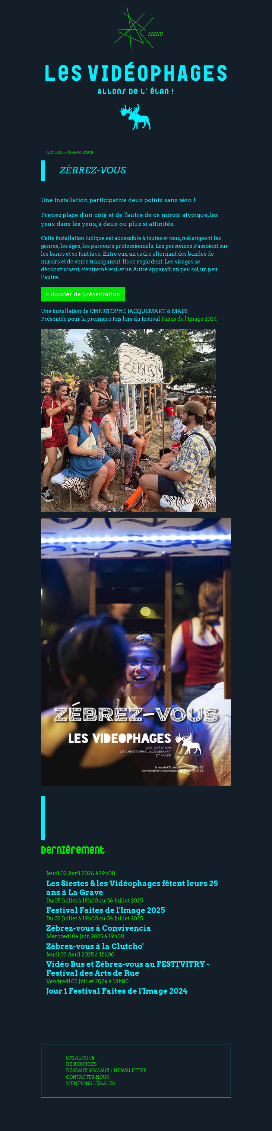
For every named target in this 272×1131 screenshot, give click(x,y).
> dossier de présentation (83, 294)
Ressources (81, 1064)
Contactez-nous (87, 1077)
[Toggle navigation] (136, 31)
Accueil (54, 152)
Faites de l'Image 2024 (189, 319)
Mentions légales (90, 1083)
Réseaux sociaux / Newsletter (106, 1070)
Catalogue (80, 1058)
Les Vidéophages (136, 71)
